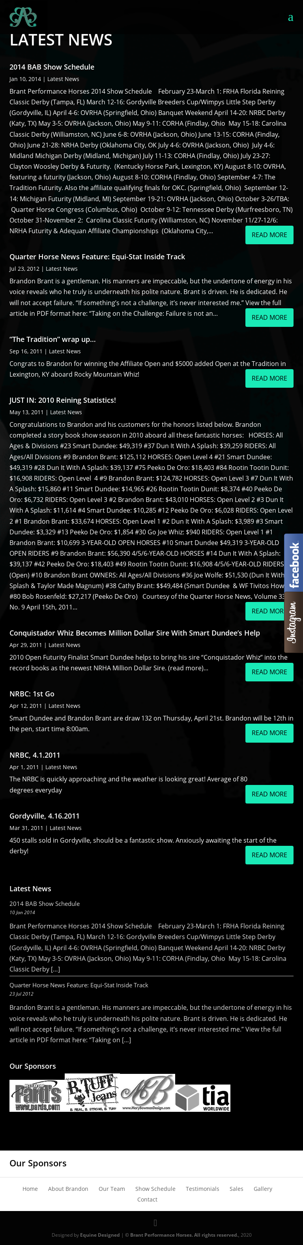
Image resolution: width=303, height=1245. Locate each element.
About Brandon (68, 1188)
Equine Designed (100, 1235)
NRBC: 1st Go (31, 693)
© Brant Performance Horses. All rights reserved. (181, 1235)
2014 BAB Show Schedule (51, 67)
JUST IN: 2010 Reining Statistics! (62, 400)
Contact (147, 1199)
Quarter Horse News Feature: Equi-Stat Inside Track (97, 256)
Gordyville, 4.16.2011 (44, 816)
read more (269, 234)
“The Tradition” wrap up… (52, 339)
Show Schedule (155, 1188)
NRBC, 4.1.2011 (34, 755)
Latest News (63, 79)
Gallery (263, 1188)
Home (30, 1188)
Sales (236, 1188)
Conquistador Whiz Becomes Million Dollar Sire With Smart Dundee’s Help (134, 633)
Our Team (112, 1188)
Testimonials (202, 1188)
